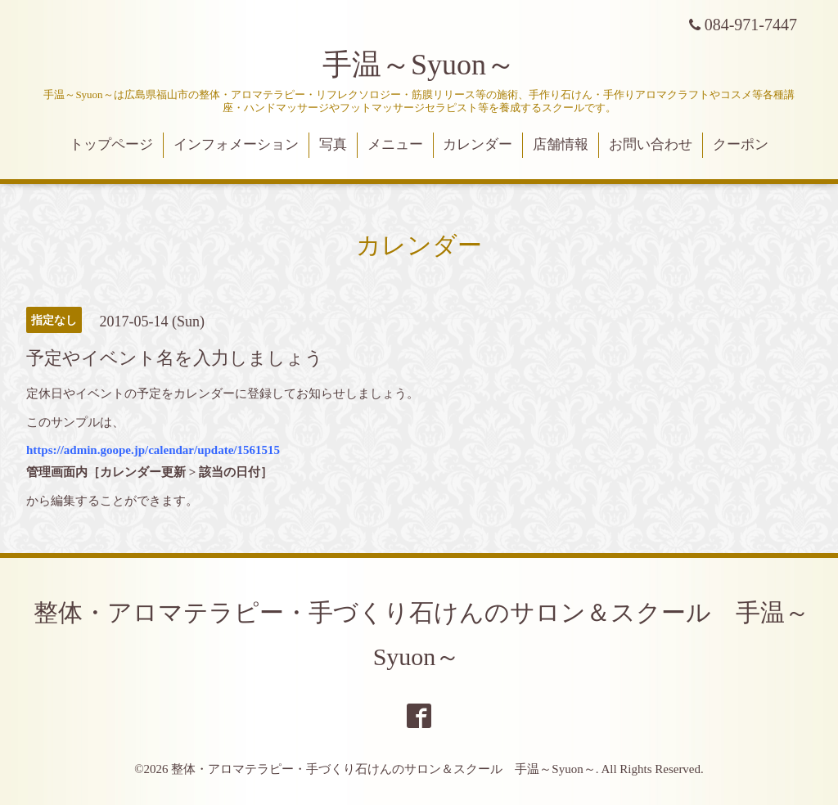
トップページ (111, 144)
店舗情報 (560, 144)
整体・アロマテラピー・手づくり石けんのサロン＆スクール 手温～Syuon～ (383, 769)
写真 (333, 144)
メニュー (395, 144)
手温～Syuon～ (419, 64)
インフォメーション (236, 144)
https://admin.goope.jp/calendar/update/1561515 (153, 449)
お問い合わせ (650, 144)
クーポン (740, 144)
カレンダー (477, 144)
